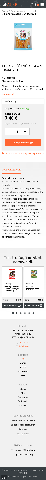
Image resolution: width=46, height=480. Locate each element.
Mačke (23, 363)
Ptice (23, 367)
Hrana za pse (21, 11)
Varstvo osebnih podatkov (23, 420)
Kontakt (23, 405)
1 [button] (13, 313)
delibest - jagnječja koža (32, 287)
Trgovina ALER (23, 450)
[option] (12, 287)
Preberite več (8, 94)
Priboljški (33, 11)
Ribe (23, 375)
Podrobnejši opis (11, 169)
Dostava (23, 429)
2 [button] (17, 313)
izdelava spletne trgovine (18, 476)
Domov (5, 11)
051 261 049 (23, 342)
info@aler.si (23, 346)
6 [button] (33, 313)
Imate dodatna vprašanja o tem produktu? (23, 153)
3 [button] (21, 313)
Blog (23, 393)
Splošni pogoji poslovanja (23, 424)
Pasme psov (23, 397)
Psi (12, 11)
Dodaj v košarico (23, 142)
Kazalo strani (23, 433)
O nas (23, 389)
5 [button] (29, 313)
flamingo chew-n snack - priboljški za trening (12, 288)
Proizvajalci (23, 401)
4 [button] (25, 313)
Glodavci (23, 371)
